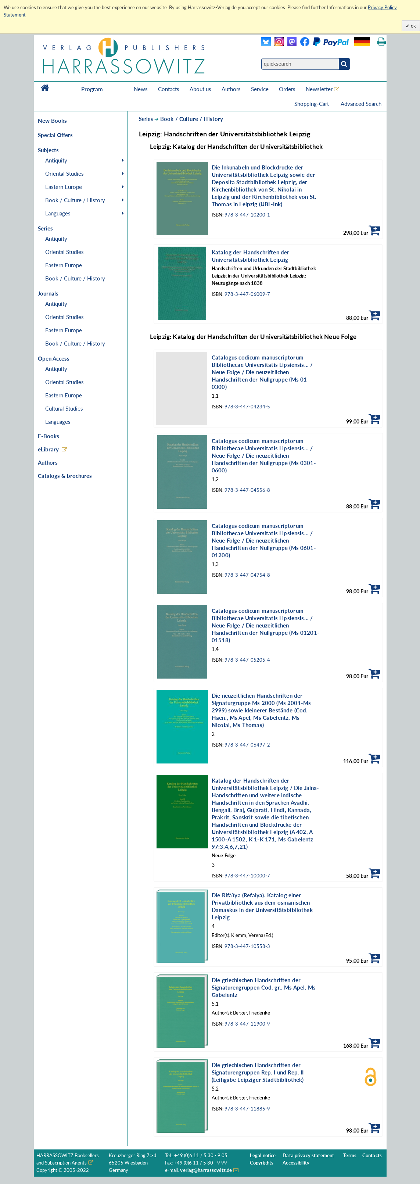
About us (200, 89)
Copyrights (261, 1163)
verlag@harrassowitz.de (206, 1170)
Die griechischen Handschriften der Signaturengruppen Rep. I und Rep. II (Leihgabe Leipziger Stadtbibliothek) (258, 1072)
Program (92, 89)
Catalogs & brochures (65, 475)
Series (146, 119)
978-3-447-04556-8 (247, 490)
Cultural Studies (64, 408)
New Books (52, 120)
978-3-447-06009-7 (247, 294)
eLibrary (48, 449)
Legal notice (263, 1155)
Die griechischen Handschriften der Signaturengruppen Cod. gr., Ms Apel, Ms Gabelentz (264, 987)
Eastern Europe (63, 186)
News (141, 89)
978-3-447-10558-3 (247, 946)
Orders (287, 89)
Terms (349, 1155)
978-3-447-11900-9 (247, 1024)
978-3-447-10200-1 (247, 215)
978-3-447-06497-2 (247, 745)
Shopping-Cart (312, 103)
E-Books (48, 436)
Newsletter (319, 89)
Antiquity (56, 160)
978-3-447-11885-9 (247, 1109)
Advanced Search (361, 103)
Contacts (168, 89)
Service (260, 89)
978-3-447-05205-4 (247, 660)
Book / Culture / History (75, 200)
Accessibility (296, 1163)
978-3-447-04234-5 (247, 406)
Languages (58, 213)
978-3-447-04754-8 (247, 575)
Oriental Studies (64, 173)
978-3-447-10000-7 (247, 876)
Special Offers (55, 135)
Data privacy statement (308, 1155)
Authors (231, 89)
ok (413, 26)
